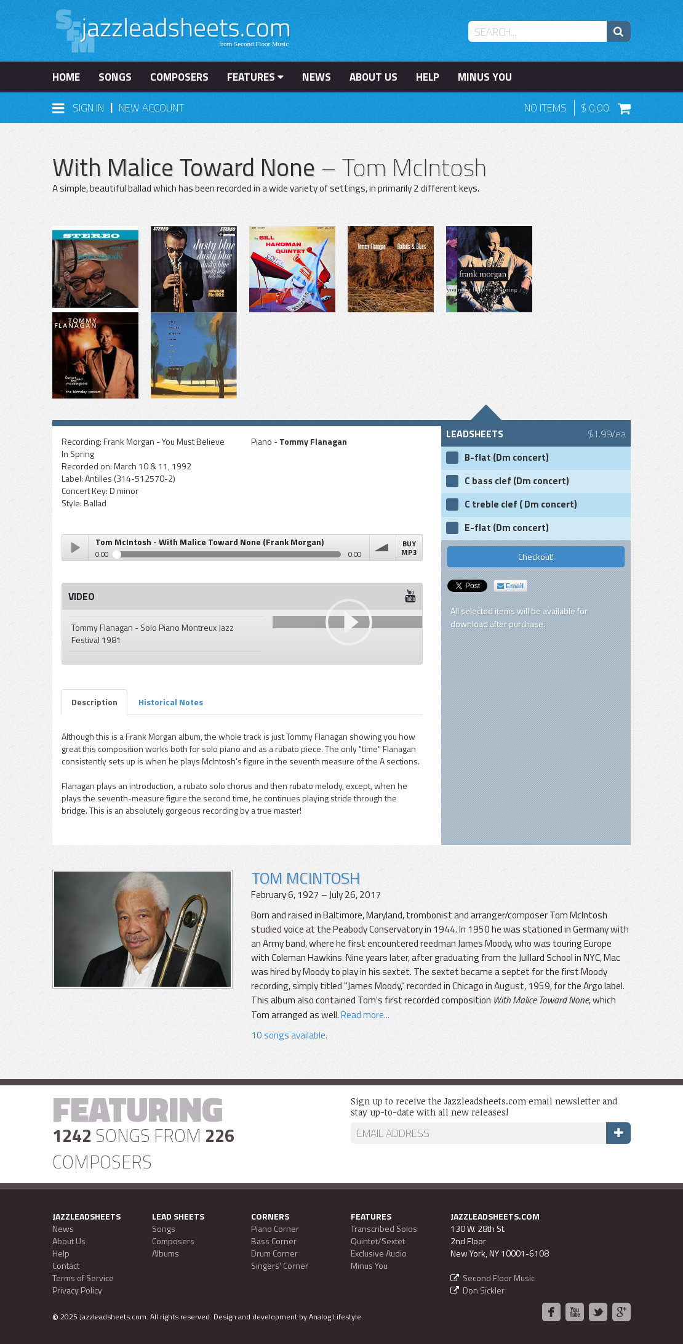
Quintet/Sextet (378, 1240)
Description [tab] (94, 701)
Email (510, 585)
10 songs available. (289, 1035)
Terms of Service (83, 1277)
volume (383, 548)
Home (66, 77)
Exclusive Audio (379, 1253)
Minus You (485, 77)
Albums (165, 1253)
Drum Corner (274, 1253)
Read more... (364, 1015)
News (316, 77)
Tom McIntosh (305, 878)
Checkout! (536, 556)
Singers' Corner (279, 1265)
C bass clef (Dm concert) (517, 481)
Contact (65, 1265)
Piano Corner (275, 1228)
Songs (115, 77)
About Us (373, 77)
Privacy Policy (77, 1290)
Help (427, 77)
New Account (151, 108)
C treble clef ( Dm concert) (521, 504)
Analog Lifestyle (335, 1316)
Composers (179, 77)
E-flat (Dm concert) (507, 528)
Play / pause (75, 548)
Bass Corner (274, 1240)
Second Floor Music (499, 1277)
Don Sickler (484, 1290)
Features (255, 77)
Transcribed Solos (384, 1228)
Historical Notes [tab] (170, 701)
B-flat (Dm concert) (507, 457)
